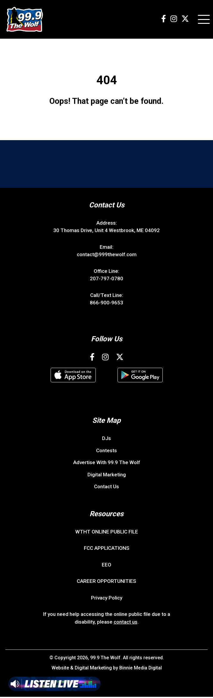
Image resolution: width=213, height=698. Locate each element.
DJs (106, 439)
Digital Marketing (106, 475)
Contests (106, 451)
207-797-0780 (106, 280)
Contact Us (106, 488)
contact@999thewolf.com (107, 256)
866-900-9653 (106, 304)
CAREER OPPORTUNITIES (106, 582)
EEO (106, 566)
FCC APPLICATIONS (106, 549)
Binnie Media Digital (140, 669)
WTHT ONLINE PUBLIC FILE (106, 533)
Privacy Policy (106, 599)
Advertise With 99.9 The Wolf (106, 464)
